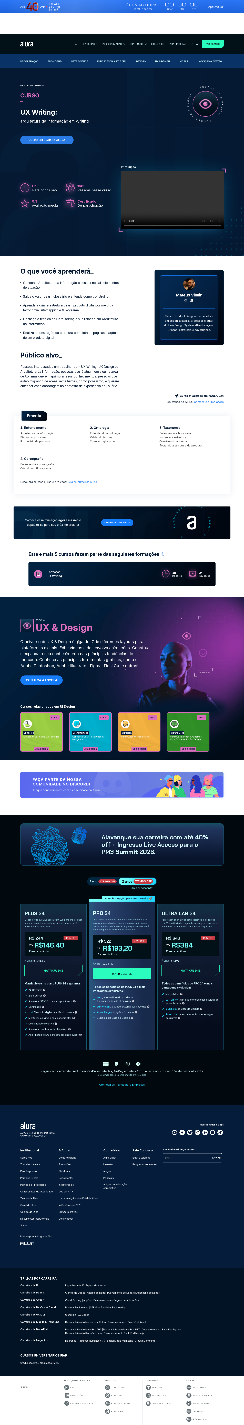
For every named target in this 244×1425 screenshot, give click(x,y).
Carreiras (89, 23)
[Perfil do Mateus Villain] (189, 258)
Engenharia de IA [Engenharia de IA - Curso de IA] (74, 1263)
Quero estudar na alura (47, 119)
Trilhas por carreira (38, 1256)
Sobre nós (26, 1135)
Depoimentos (66, 1156)
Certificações (66, 1196)
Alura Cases (110, 1135)
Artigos (107, 1149)
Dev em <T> (66, 1169)
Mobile (185, 40)
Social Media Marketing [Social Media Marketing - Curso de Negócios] (120, 1315)
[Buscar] (75, 23)
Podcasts (108, 1156)
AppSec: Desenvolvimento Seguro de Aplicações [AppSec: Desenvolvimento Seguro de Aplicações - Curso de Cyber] (111, 1277)
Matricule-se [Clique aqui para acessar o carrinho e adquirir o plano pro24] (122, 952)
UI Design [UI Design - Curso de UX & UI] (70, 1291)
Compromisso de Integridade (36, 1169)
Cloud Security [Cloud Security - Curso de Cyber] (73, 1277)
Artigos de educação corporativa (115, 1164)
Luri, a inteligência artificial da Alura (78, 1176)
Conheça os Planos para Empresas (122, 1062)
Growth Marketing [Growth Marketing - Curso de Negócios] (145, 1315)
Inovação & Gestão (211, 40)
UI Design (67, 680)
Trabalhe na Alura (30, 1142)
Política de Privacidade (33, 1162)
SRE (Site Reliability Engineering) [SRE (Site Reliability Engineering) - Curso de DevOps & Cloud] (108, 1284)
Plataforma (64, 1149)
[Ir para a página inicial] (26, 23)
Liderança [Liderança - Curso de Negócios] (70, 1315)
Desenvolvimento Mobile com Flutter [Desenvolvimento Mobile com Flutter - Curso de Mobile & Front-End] (85, 1298)
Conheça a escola (41, 654)
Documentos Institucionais (34, 1196)
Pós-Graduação (112, 23)
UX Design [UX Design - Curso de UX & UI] (83, 1291)
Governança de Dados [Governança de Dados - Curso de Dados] (121, 1270)
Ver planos (211, 23)
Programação (30, 40)
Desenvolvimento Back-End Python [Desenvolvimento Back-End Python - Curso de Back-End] (161, 1305)
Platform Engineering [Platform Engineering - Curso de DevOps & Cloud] (76, 1284)
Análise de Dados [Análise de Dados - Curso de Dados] (97, 1270)
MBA (56, 1337)
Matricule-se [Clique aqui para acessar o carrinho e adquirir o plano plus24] (53, 948)
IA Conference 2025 (70, 1183)
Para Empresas (175, 23)
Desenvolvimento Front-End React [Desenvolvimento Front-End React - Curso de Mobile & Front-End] (127, 1298)
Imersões (108, 1142)
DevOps (141, 40)
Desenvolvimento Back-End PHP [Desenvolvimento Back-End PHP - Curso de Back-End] (83, 1305)
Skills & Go (156, 23)
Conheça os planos (118, 496)
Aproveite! (216, 6)
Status (23, 1203)
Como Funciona (67, 1135)
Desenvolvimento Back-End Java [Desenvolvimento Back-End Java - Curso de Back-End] (83, 1308)
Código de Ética (29, 1190)
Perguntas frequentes (145, 1142)
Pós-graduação (43, 1337)
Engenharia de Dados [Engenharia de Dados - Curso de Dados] (147, 1270)
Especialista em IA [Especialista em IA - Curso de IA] (96, 1263)
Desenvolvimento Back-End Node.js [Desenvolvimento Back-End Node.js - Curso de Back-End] (124, 1308)
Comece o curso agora (209, 375)
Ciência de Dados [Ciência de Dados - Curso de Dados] (75, 1270)
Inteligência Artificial (112, 40)
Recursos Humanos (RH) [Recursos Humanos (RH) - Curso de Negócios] (91, 1315)
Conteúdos (137, 23)
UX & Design (163, 40)
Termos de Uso (29, 1176)
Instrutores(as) (67, 1162)
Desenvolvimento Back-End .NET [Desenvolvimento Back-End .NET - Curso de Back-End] (121, 1305)
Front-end (55, 40)
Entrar (192, 23)
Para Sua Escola (29, 1156)
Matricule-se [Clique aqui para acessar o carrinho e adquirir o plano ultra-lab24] (190, 948)
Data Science (80, 40)
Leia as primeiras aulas (82, 455)
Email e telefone (141, 1135)
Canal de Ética (28, 1183)
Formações (65, 1142)
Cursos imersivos (68, 1190)
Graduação (26, 1337)
